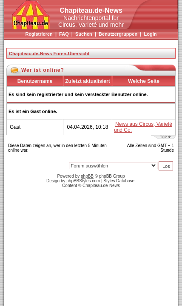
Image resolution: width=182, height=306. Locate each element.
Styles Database (118, 180)
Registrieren (39, 34)
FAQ (64, 34)
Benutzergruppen (118, 34)
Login (150, 34)
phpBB (87, 176)
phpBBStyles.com (83, 180)
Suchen (83, 34)
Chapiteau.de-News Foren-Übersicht (49, 53)
